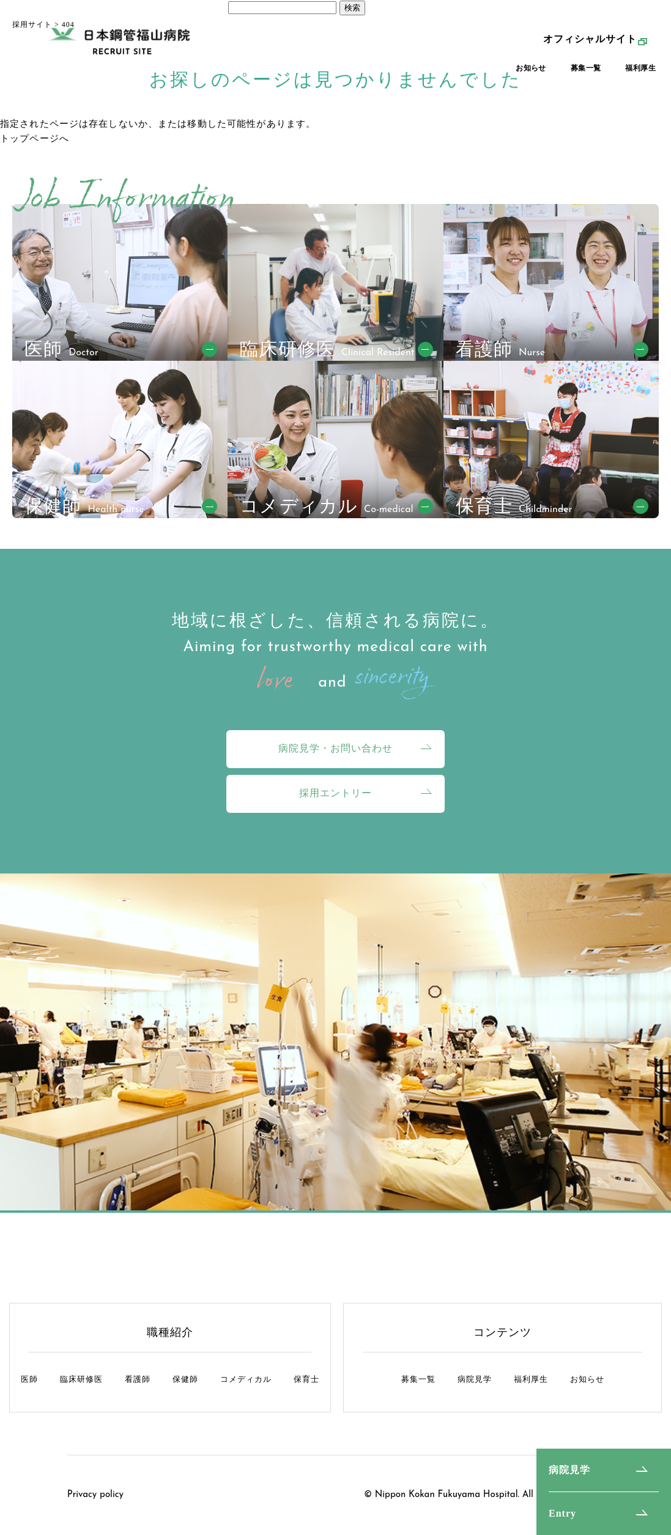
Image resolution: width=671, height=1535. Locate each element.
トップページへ (34, 138)
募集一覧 (586, 74)
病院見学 (569, 1470)
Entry (562, 1513)
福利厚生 (640, 74)
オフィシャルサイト (590, 45)
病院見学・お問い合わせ (335, 748)
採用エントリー (335, 793)
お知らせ (531, 74)
